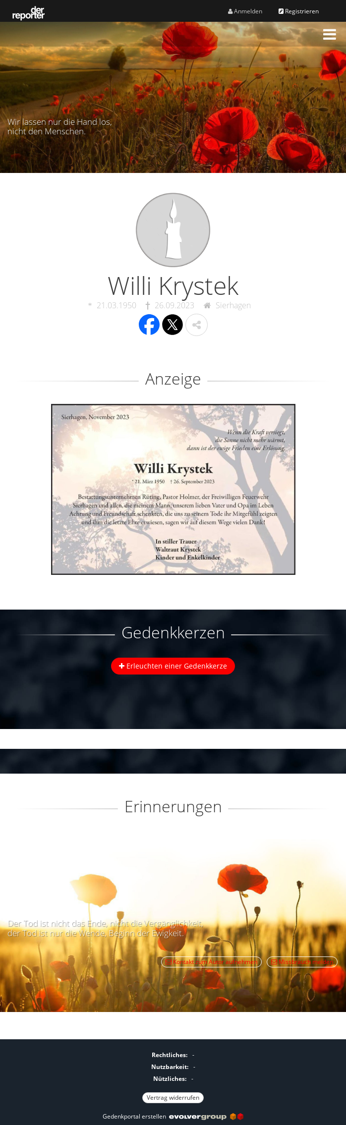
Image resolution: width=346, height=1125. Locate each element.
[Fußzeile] (173, 1075)
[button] (329, 34)
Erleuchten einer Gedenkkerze (173, 666)
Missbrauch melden (302, 961)
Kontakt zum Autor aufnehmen (211, 961)
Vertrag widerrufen (173, 1097)
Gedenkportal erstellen (173, 1116)
